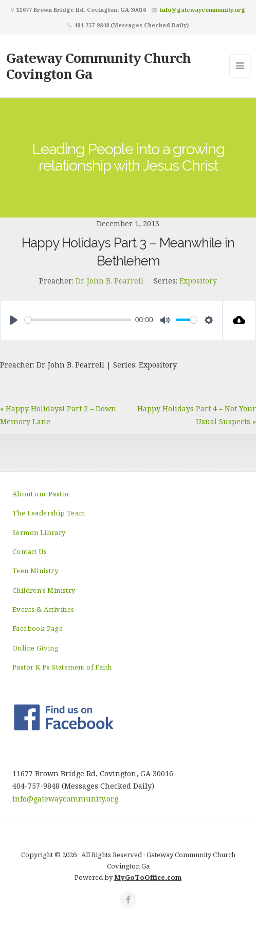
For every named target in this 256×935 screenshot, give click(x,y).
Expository (198, 281)
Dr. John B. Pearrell (109, 281)
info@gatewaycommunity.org (202, 9)
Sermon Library (39, 532)
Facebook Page (37, 628)
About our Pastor (40, 493)
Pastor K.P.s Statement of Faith (62, 667)
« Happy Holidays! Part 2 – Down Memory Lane (58, 415)
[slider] (78, 320)
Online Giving (35, 648)
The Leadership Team (48, 512)
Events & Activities (43, 609)
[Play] (14, 320)
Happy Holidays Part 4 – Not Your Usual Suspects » (196, 415)
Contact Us (29, 551)
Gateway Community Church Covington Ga (98, 65)
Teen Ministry (35, 570)
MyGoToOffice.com (147, 877)
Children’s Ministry (44, 590)
